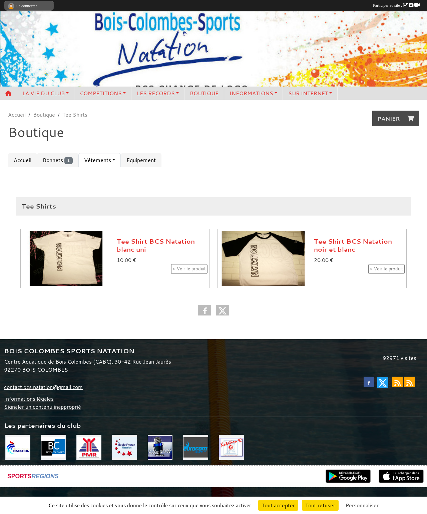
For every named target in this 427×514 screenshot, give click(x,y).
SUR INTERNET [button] (308, 93)
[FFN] (17, 447)
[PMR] (88, 447)
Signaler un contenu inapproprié (42, 406)
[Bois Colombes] (53, 447)
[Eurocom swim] (195, 447)
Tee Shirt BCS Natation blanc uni (156, 245)
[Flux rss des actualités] (397, 382)
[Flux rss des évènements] (409, 382)
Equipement (141, 160)
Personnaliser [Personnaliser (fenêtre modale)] (362, 505)
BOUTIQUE (204, 93)
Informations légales (29, 398)
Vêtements (97, 160)
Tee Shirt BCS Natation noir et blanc (353, 245)
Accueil (22, 160)
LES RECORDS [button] (156, 93)
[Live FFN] (160, 447)
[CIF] (124, 447)
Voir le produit (191, 269)
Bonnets (58, 160)
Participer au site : (396, 5)
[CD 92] (231, 447)
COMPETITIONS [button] (101, 93)
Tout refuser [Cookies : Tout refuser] (320, 505)
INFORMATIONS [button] (251, 93)
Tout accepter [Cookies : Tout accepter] (278, 505)
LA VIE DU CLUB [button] (43, 93)
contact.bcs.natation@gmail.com (43, 387)
